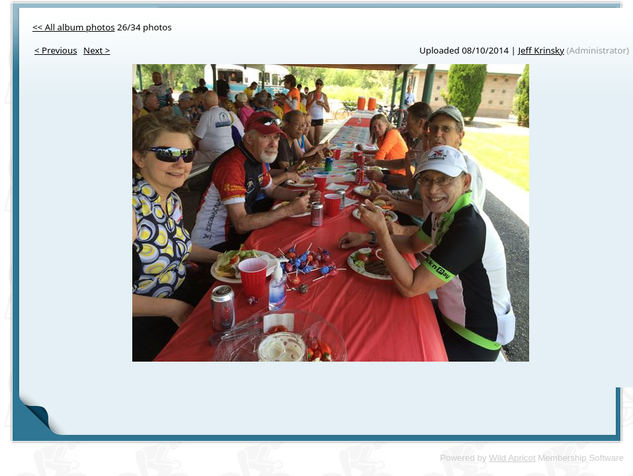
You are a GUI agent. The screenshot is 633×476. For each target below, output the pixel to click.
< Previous (55, 50)
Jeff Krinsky (541, 50)
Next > (96, 50)
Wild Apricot (512, 458)
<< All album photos (73, 27)
